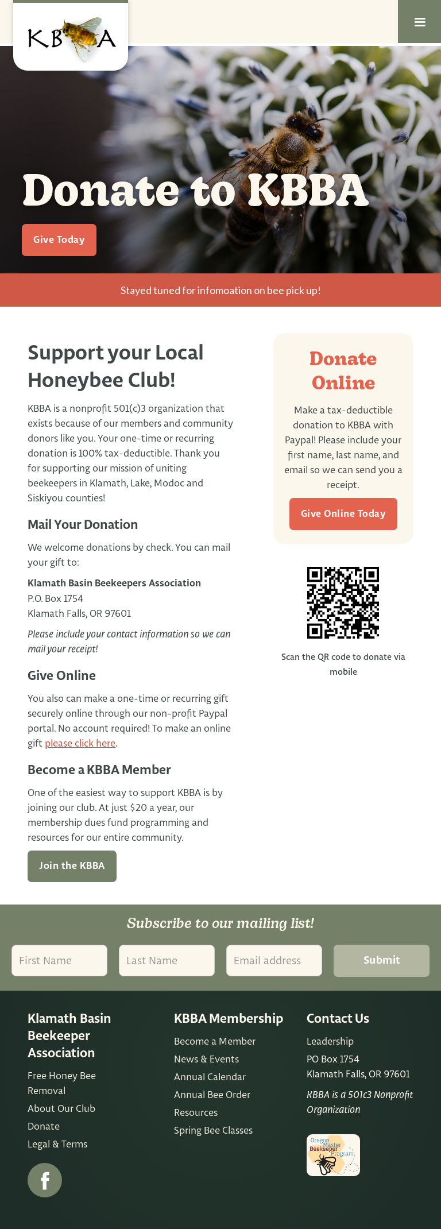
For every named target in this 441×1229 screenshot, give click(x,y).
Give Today (59, 240)
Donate (44, 1126)
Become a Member (215, 1041)
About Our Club (61, 1108)
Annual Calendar (210, 1076)
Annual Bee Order (212, 1094)
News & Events (206, 1059)
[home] (70, 35)
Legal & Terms (57, 1144)
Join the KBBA (72, 866)
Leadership (330, 1041)
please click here (80, 743)
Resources (196, 1112)
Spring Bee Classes (213, 1130)
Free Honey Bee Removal (62, 1082)
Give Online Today (343, 514)
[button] (419, 21)
